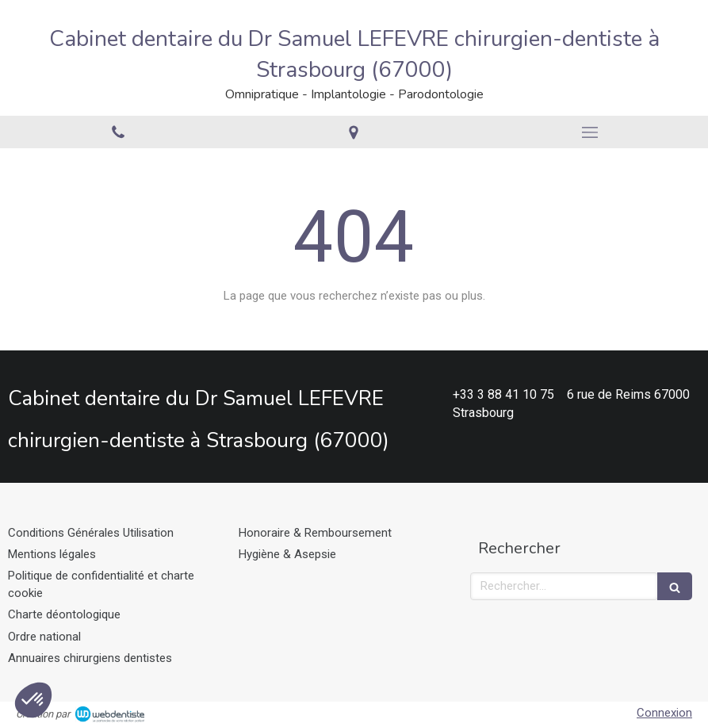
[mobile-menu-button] (590, 132)
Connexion (664, 713)
